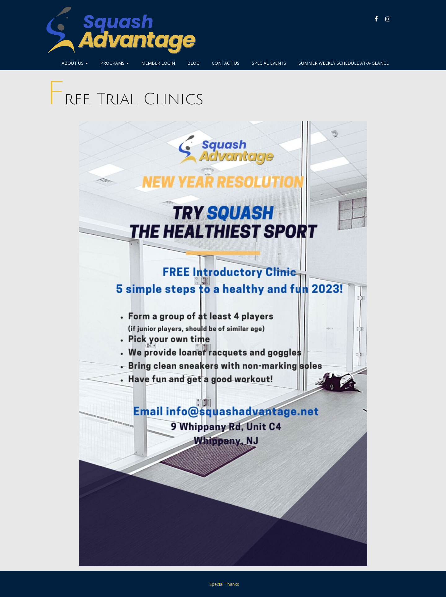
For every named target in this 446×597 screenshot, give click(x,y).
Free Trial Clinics (124, 99)
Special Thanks (224, 584)
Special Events (269, 63)
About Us (75, 63)
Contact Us (225, 63)
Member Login (158, 63)
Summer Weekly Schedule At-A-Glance (344, 63)
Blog (193, 63)
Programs (114, 63)
